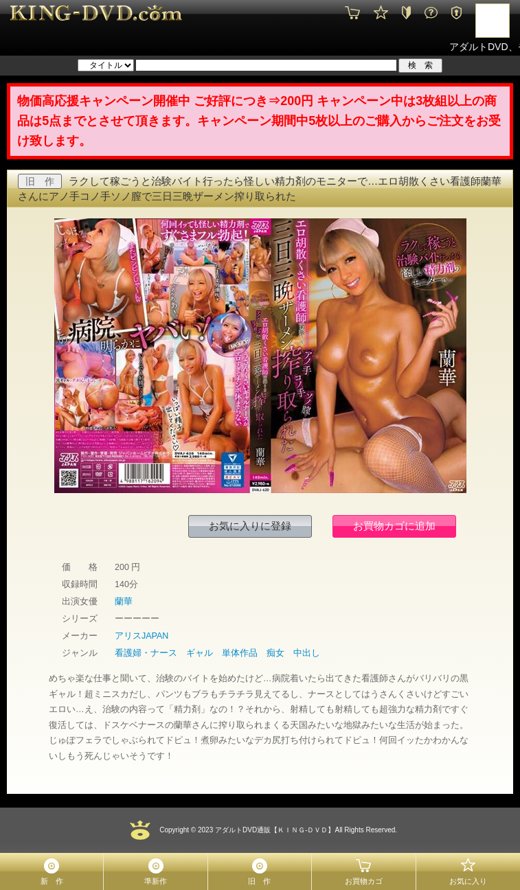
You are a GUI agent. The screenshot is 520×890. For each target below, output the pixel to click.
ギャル (199, 653)
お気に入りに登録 (250, 526)
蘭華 (124, 601)
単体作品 (240, 653)
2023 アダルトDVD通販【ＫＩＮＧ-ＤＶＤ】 (265, 830)
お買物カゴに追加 (394, 526)
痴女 (275, 653)
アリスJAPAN (141, 636)
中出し (306, 653)
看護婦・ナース (146, 653)
